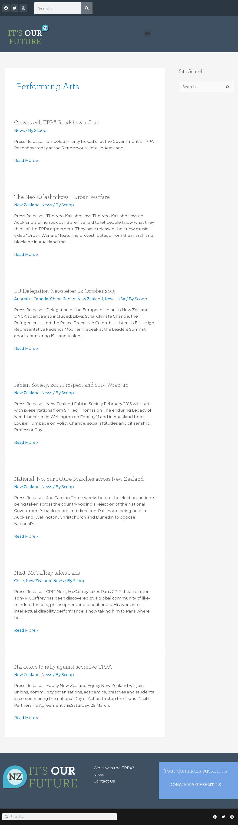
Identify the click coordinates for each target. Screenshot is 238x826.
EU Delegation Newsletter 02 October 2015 (66, 291)
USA (124, 298)
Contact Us (104, 781)
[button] (147, 33)
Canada (41, 298)
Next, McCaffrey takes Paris (48, 573)
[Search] (87, 8)
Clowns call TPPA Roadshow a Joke (58, 123)
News (20, 130)
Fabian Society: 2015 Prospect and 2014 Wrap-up (73, 385)
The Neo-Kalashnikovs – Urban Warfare (63, 197)
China (56, 298)
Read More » (26, 160)
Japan (70, 298)
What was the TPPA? (114, 768)
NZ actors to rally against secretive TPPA (64, 667)
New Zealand (27, 205)
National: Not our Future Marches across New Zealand (81, 479)
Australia (23, 298)
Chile (19, 580)
